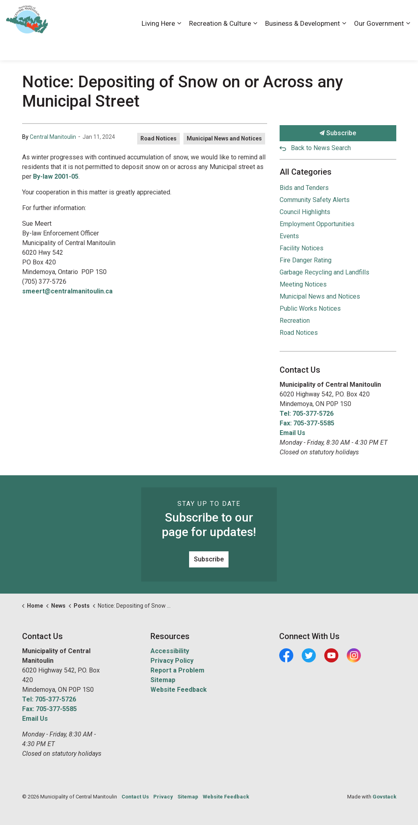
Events (289, 236)
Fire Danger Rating (306, 260)
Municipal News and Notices (224, 138)
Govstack (384, 797)
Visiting (380, 15)
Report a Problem (177, 670)
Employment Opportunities (317, 224)
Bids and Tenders (304, 188)
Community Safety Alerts (315, 200)
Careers (294, 15)
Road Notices (158, 138)
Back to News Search (321, 148)
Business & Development (302, 45)
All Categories (306, 172)
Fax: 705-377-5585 (307, 423)
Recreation (295, 320)
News (355, 15)
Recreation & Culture (220, 45)
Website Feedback (178, 689)
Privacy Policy (172, 660)
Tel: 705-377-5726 (307, 413)
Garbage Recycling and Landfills (324, 272)
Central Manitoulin (53, 137)
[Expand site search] (404, 15)
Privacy (163, 797)
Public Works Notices (310, 308)
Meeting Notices (303, 284)
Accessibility (260, 15)
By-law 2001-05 (55, 176)
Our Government (379, 45)
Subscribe (338, 133)
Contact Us (326, 15)
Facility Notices (301, 248)
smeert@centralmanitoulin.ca (67, 291)
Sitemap (162, 680)
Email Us (292, 433)
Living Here (158, 45)
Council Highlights (305, 212)
